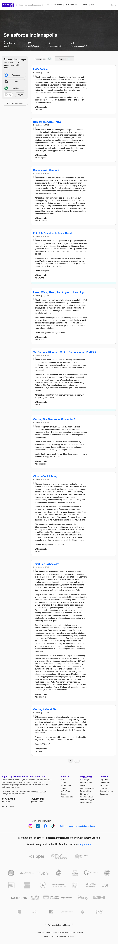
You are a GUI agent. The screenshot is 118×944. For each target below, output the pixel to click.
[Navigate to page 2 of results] (77, 761)
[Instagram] (30, 826)
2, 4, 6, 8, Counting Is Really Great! (53, 233)
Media (102, 785)
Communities (104, 783)
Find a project (85, 780)
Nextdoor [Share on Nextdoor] (12, 88)
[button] (15, 94)
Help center (104, 780)
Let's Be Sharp (41, 69)
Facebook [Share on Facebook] (12, 75)
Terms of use (61, 935)
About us (83, 5)
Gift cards (83, 785)
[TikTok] (53, 826)
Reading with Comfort (46, 170)
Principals (50, 837)
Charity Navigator (8, 794)
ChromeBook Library (45, 476)
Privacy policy (49, 935)
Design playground (106, 791)
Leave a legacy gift (87, 800)
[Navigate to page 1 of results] (70, 761)
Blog (107, 785)
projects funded (44, 800)
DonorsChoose (8, 5)
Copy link (20, 95)
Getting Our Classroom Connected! (54, 419)
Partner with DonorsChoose (59, 922)
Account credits (86, 783)
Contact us (104, 794)
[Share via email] (15, 81)
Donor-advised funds (87, 788)
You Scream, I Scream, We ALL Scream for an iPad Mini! (64, 352)
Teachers (39, 837)
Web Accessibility (67, 797)
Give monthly (85, 794)
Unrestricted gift (86, 803)
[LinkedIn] (38, 826)
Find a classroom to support (30, 5)
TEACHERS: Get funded (53, 5)
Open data (103, 788)
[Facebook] (45, 826)
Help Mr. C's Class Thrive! (47, 121)
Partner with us (71, 5)
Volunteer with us (86, 797)
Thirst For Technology (46, 563)
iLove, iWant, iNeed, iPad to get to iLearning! (58, 292)
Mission (63, 780)
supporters (15, 800)
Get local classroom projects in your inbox (77, 826)
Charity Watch (41, 791)
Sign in (113, 5)
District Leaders (64, 837)
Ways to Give (86, 776)
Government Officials (89, 837)
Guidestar (21, 794)
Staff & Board (65, 791)
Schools (71, 935)
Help (93, 5)
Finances (64, 788)
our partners (84, 844)
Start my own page (15, 103)
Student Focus (66, 785)
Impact (63, 783)
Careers (63, 794)
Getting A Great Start (46, 709)
